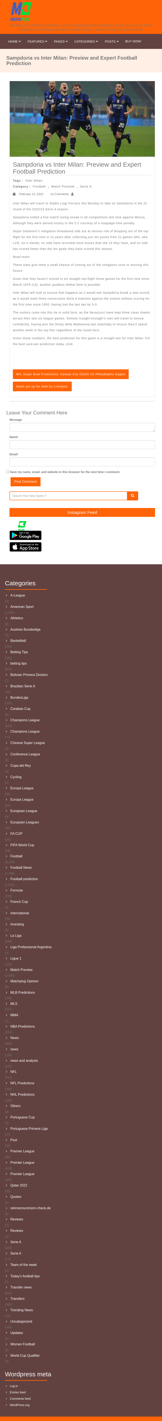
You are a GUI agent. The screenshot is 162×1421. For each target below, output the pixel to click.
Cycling (15, 777)
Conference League (25, 754)
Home (14, 41)
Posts (112, 41)
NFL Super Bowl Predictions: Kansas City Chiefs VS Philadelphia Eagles (71, 374)
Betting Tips (19, 652)
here (77, 344)
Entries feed (18, 1392)
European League (23, 811)
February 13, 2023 (31, 194)
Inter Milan (33, 180)
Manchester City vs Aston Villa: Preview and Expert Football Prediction (84, 257)
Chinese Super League (27, 743)
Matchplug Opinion (24, 981)
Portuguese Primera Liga (29, 1128)
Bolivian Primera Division (29, 675)
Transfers (17, 1298)
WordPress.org (20, 1405)
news (14, 1049)
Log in (14, 1386)
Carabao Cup (20, 708)
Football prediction (24, 879)
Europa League (21, 788)
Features (38, 41)
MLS (13, 1003)
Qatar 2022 (18, 1185)
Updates (16, 1333)
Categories (86, 41)
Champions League (25, 720)
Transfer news (21, 1287)
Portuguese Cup (22, 1117)
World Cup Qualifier (25, 1355)
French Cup (19, 902)
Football (39, 186)
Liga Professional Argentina (30, 947)
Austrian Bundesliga (25, 629)
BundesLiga (19, 697)
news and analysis (24, 1060)
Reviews (16, 1219)
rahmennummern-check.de (30, 1208)
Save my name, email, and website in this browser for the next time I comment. (65, 472)
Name (14, 437)
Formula (16, 890)
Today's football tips (25, 1276)
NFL (13, 1072)
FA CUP (16, 833)
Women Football (22, 1344)
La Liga (16, 935)
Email (13, 454)
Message (15, 419)
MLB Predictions (22, 992)
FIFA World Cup (22, 845)
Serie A (86, 186)
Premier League (22, 1151)
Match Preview (62, 186)
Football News (21, 867)
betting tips (18, 663)
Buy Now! (133, 41)
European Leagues (24, 822)
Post (13, 1140)
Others (15, 1106)
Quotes (15, 1196)
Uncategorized (21, 1321)
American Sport (22, 607)
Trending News (21, 1310)
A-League (17, 595)
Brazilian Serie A (22, 686)
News (14, 1038)
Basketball (18, 640)
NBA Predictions (22, 1026)
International (19, 913)
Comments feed (20, 1398)
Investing (17, 924)
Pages (61, 41)
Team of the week (23, 1265)
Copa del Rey (20, 765)
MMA (14, 1015)
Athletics (16, 618)
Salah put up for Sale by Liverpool (42, 386)
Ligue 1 (16, 958)
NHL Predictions (22, 1094)
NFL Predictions (22, 1083)
